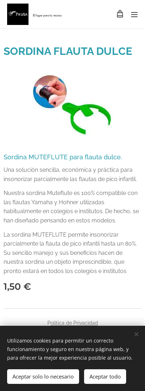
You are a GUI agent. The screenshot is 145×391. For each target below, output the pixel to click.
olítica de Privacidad (74, 323)
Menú (134, 14)
